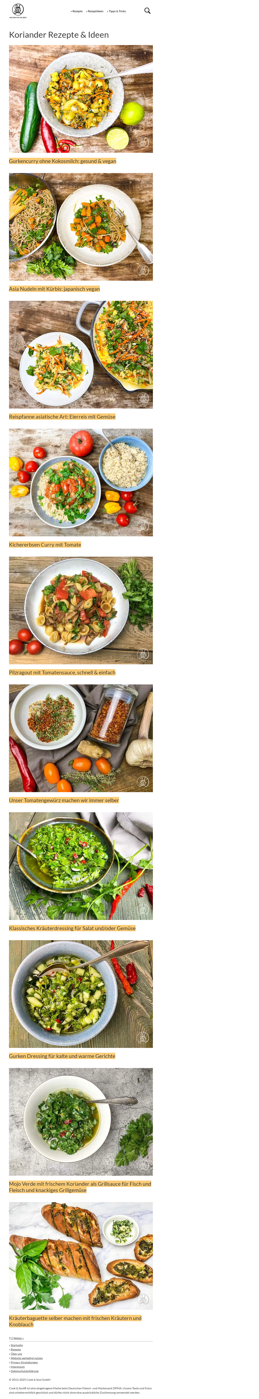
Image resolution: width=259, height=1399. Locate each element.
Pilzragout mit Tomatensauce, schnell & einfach (62, 672)
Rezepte (16, 1349)
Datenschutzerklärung (24, 1371)
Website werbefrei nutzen (27, 1358)
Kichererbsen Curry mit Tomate (45, 544)
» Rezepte (77, 11)
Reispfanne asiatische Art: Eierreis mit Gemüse (62, 416)
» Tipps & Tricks (116, 11)
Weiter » (18, 1338)
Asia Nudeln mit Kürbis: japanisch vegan (54, 289)
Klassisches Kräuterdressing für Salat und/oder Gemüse (72, 928)
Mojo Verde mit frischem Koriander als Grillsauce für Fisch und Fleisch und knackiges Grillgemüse (80, 1187)
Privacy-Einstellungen (24, 1362)
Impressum (18, 1366)
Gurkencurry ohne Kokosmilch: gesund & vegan (62, 161)
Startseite (17, 1345)
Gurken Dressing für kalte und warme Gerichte (62, 1056)
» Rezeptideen (94, 11)
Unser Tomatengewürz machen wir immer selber (64, 800)
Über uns (16, 1353)
